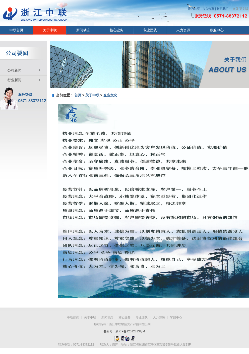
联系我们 (223, 8)
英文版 (243, 8)
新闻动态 (83, 30)
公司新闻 (14, 70)
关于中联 (50, 30)
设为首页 (194, 8)
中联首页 (16, 30)
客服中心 (217, 30)
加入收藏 (208, 8)
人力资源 (183, 30)
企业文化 (110, 95)
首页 (77, 95)
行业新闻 (14, 80)
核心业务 (117, 30)
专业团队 (150, 30)
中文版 (234, 8)
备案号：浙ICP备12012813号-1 (124, 331)
